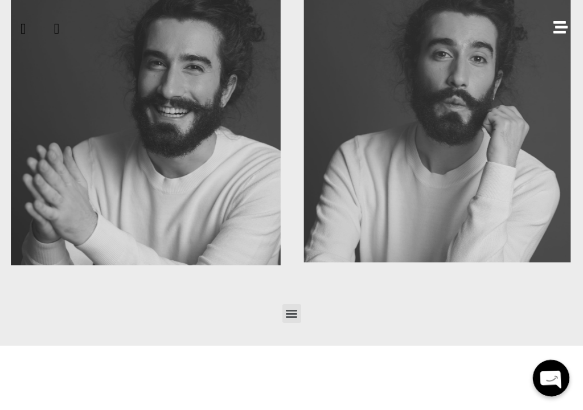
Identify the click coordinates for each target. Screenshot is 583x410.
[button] (291, 313)
